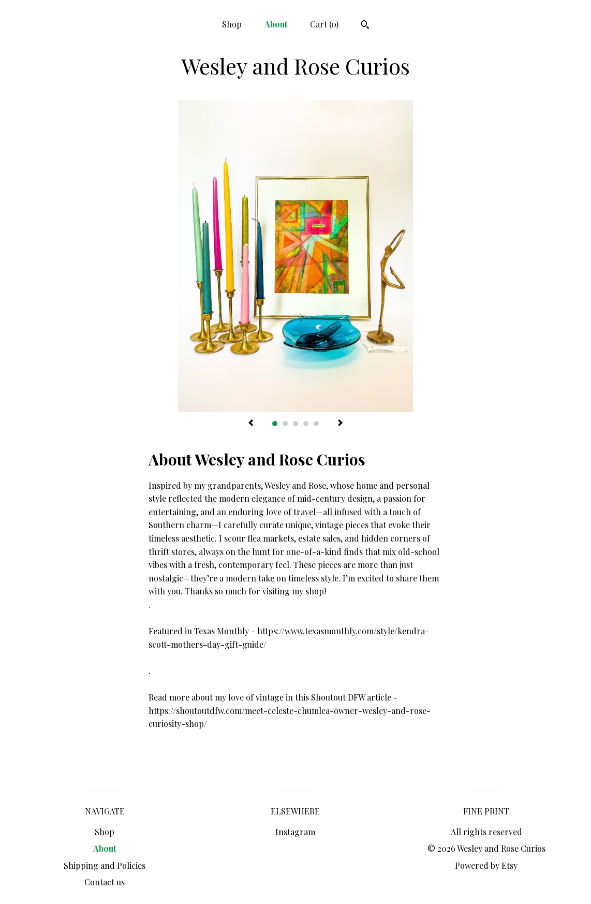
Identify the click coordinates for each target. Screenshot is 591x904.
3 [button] (295, 423)
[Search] (365, 26)
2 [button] (285, 423)
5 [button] (316, 423)
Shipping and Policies (104, 865)
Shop (232, 24)
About (275, 24)
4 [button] (305, 423)
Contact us (104, 882)
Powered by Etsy (486, 865)
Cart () (324, 24)
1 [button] (274, 423)
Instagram (295, 831)
